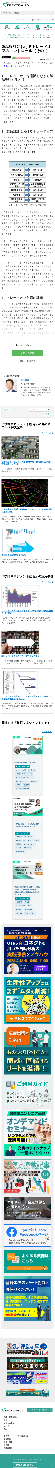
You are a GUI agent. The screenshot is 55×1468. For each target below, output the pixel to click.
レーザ (18, 847)
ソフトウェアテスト (22, 788)
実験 (18, 774)
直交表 (32, 770)
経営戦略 (28, 909)
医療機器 (27, 847)
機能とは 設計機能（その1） (14, 555)
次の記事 (46, 414)
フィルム (19, 913)
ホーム (3, 35)
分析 (27, 902)
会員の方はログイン (27, 361)
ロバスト (28, 836)
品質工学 (26, 785)
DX (29, 905)
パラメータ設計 (21, 770)
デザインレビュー (22, 781)
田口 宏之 (25, 380)
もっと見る (48, 433)
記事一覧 (11, 35)
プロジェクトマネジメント (25, 777)
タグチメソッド (29, 844)
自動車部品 (20, 851)
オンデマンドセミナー (23, 766)
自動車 (18, 844)
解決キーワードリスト (25, 35)
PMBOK (34, 781)
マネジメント (27, 774)
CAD (18, 785)
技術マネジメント (41, 35)
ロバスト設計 (20, 905)
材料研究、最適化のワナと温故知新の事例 (20, 656)
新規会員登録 (27, 353)
